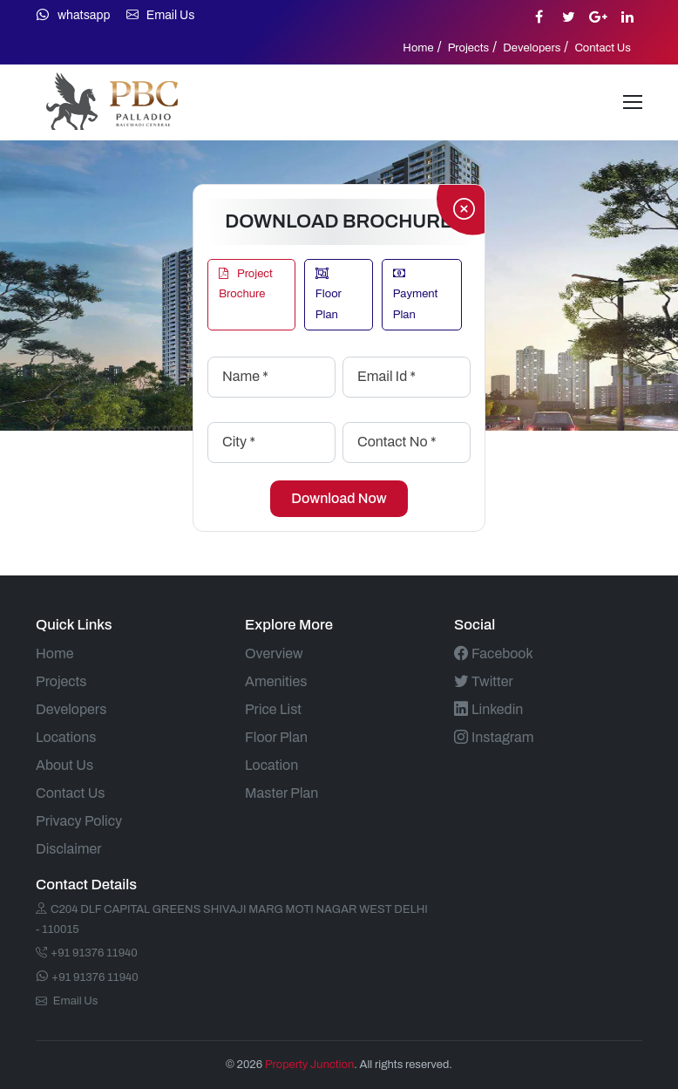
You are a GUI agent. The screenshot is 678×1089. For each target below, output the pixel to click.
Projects (469, 48)
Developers (531, 48)
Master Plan (281, 793)
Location (271, 765)
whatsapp (73, 15)
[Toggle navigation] (632, 102)
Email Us (160, 15)
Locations (66, 737)
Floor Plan (328, 294)
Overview (274, 653)
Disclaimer (69, 848)
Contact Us (602, 48)
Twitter (483, 681)
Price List (273, 709)
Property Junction (309, 1064)
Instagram (493, 737)
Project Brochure (246, 284)
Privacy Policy (79, 820)
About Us (64, 765)
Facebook (493, 653)
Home (418, 48)
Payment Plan (415, 294)
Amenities (276, 681)
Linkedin (488, 709)
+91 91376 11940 (87, 953)
